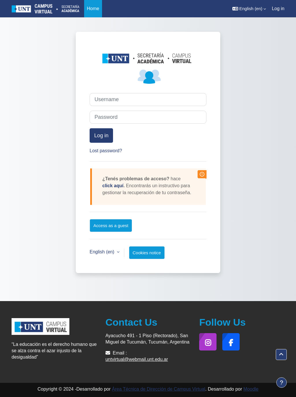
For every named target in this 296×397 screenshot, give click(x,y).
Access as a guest (110, 225)
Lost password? (106, 150)
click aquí (112, 185)
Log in (278, 8)
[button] (249, 8)
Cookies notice (147, 252)
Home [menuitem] (93, 8)
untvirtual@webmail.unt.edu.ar (137, 359)
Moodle (250, 389)
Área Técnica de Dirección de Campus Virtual (158, 389)
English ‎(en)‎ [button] (103, 251)
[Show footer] (281, 382)
